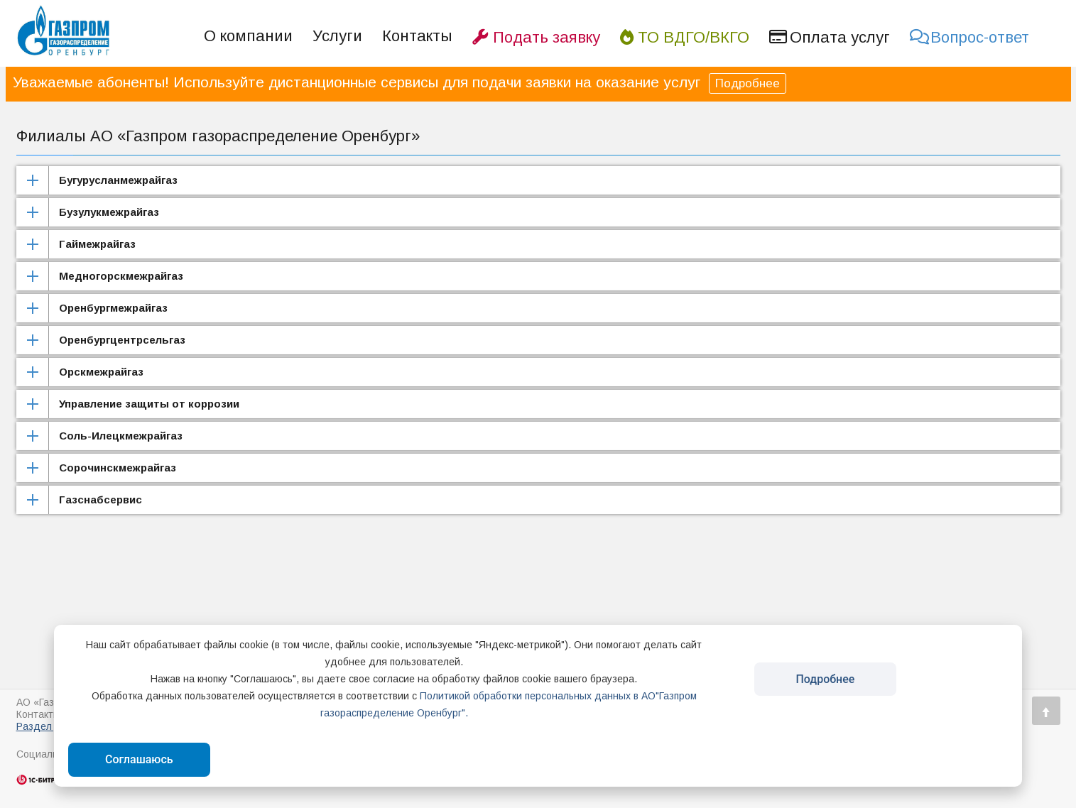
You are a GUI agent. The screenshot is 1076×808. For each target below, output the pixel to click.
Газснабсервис (100, 499)
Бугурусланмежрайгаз (118, 180)
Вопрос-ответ (969, 37)
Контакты (417, 36)
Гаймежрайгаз (97, 244)
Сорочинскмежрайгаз (117, 468)
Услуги (337, 36)
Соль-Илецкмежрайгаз (121, 436)
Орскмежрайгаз (101, 372)
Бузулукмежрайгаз (109, 212)
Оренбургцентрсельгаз (122, 340)
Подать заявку (536, 37)
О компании (248, 36)
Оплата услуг (829, 37)
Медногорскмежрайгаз (121, 276)
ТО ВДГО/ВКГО (684, 37)
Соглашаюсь (139, 759)
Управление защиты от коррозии (149, 404)
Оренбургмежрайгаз (113, 308)
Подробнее (747, 83)
